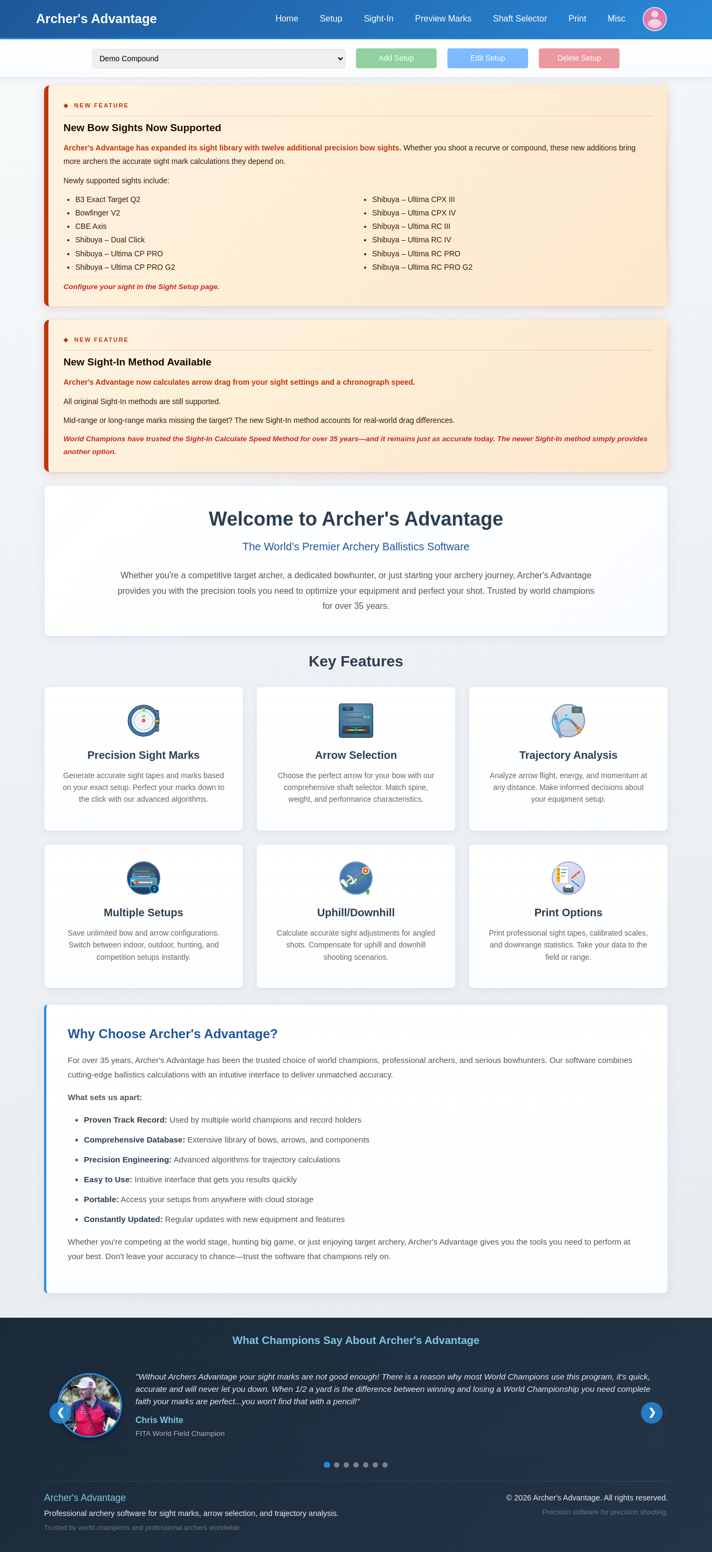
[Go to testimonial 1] (327, 1465)
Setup (331, 18)
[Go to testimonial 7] (385, 1465)
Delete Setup (579, 58)
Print (577, 18)
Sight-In (379, 18)
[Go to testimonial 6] (375, 1465)
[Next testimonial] (652, 1413)
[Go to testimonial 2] (336, 1465)
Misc (616, 18)
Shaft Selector (520, 18)
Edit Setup (488, 58)
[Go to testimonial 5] (365, 1465)
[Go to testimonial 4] (356, 1465)
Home (286, 18)
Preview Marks (443, 18)
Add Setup (396, 58)
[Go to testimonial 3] (346, 1465)
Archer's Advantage (96, 18)
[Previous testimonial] (60, 1413)
